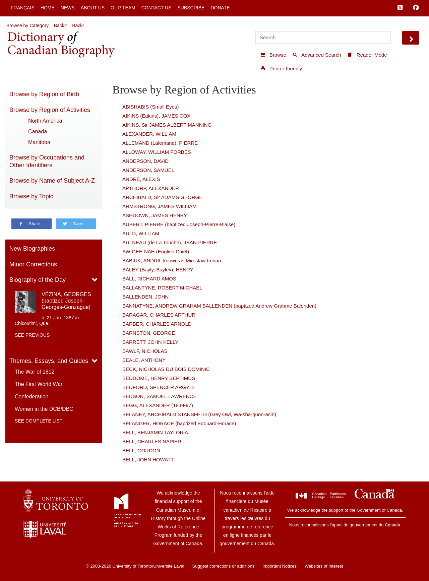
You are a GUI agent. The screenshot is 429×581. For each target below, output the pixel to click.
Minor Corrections (33, 264)
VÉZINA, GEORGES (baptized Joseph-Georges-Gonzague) (66, 301)
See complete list (38, 421)
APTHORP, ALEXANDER (150, 188)
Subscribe (190, 7)
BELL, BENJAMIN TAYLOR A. (155, 432)
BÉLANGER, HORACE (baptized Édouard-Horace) (179, 423)
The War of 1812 (35, 372)
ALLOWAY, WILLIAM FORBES (156, 152)
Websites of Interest (324, 566)
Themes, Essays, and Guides (48, 361)
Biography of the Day (37, 279)
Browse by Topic (31, 196)
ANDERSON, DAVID (145, 161)
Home (48, 7)
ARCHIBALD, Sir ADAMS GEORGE (162, 197)
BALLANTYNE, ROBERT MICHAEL (162, 287)
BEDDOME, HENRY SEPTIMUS (158, 378)
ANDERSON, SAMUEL (148, 170)
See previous (32, 335)
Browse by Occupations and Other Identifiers (46, 161)
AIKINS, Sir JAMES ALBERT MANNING (166, 125)
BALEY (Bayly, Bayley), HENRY (157, 269)
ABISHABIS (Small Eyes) (150, 107)
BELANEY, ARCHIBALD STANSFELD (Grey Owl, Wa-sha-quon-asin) (199, 414)
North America (45, 121)
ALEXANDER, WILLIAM (149, 134)
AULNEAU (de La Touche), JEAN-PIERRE (169, 242)
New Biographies (32, 248)
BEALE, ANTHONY (144, 360)
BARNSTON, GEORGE (148, 333)
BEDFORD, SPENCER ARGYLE (158, 387)
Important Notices (279, 566)
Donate (220, 7)
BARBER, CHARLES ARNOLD (157, 324)
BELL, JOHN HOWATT (148, 459)
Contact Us (156, 7)
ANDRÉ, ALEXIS (141, 179)
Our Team (123, 7)
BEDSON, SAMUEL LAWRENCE (159, 396)
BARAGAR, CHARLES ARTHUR (158, 315)
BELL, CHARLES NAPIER (151, 441)
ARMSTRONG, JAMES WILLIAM (159, 206)
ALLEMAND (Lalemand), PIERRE (160, 143)
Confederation (32, 396)
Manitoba (39, 142)
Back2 (60, 25)
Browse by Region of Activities (49, 110)
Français (23, 7)
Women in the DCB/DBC (44, 409)
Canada (37, 131)
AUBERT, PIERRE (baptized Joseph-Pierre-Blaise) (178, 224)
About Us (93, 7)
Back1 (78, 25)
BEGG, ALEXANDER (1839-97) (157, 405)
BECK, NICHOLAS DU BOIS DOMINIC (166, 369)
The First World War (38, 384)
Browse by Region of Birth (44, 94)
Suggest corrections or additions (223, 566)
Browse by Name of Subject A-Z (52, 180)
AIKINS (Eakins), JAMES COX (156, 116)
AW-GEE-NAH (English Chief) (155, 251)
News (68, 7)
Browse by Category (27, 25)
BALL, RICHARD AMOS (149, 278)
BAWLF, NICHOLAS (144, 351)
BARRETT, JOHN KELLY (150, 342)
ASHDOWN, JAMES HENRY (154, 215)
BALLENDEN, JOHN (145, 297)
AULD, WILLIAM (140, 233)
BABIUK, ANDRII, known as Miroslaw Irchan (171, 260)
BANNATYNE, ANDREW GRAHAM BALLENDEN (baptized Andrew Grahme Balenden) (219, 306)
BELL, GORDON (141, 450)
